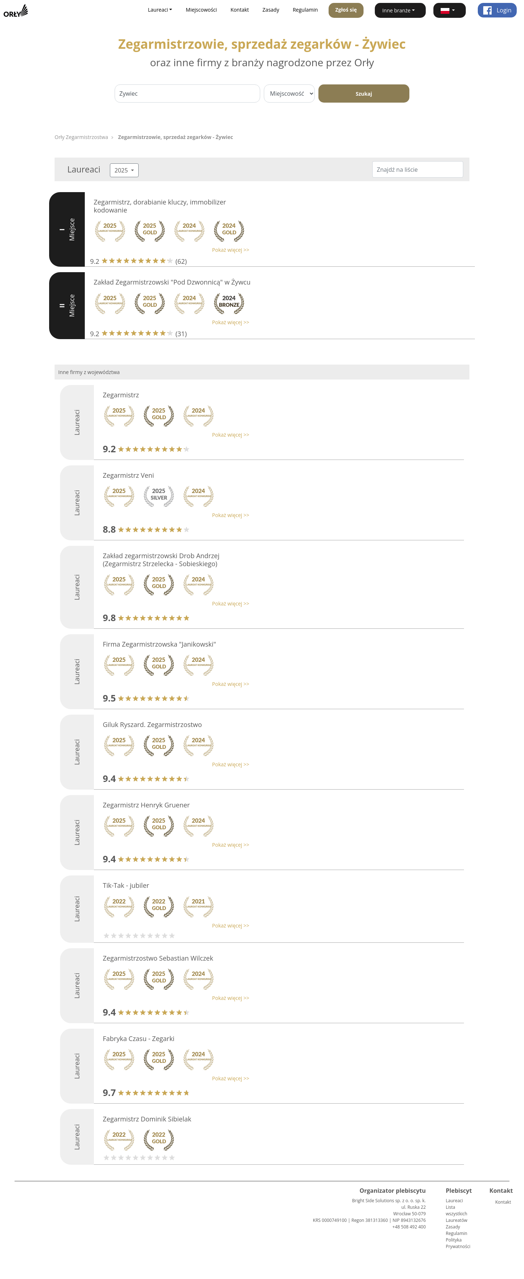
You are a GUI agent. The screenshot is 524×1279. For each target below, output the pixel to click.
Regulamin (305, 9)
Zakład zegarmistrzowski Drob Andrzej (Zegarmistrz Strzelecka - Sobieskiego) (161, 559)
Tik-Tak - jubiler (126, 885)
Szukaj (364, 93)
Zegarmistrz (121, 394)
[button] (449, 10)
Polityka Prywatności (458, 1243)
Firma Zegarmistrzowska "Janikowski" (159, 644)
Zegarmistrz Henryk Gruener (146, 805)
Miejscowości (201, 9)
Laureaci (454, 1200)
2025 (122, 170)
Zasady (270, 9)
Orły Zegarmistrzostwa (81, 137)
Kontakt (239, 9)
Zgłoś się (346, 9)
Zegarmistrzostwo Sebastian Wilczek (158, 958)
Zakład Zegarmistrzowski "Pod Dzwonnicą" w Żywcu (172, 282)
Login (497, 10)
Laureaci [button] (158, 9)
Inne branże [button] (396, 10)
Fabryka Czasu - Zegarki (139, 1038)
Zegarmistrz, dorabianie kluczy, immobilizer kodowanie (160, 206)
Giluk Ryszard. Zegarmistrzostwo (152, 724)
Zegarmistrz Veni (128, 475)
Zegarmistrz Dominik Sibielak (147, 1119)
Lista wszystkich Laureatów (456, 1213)
